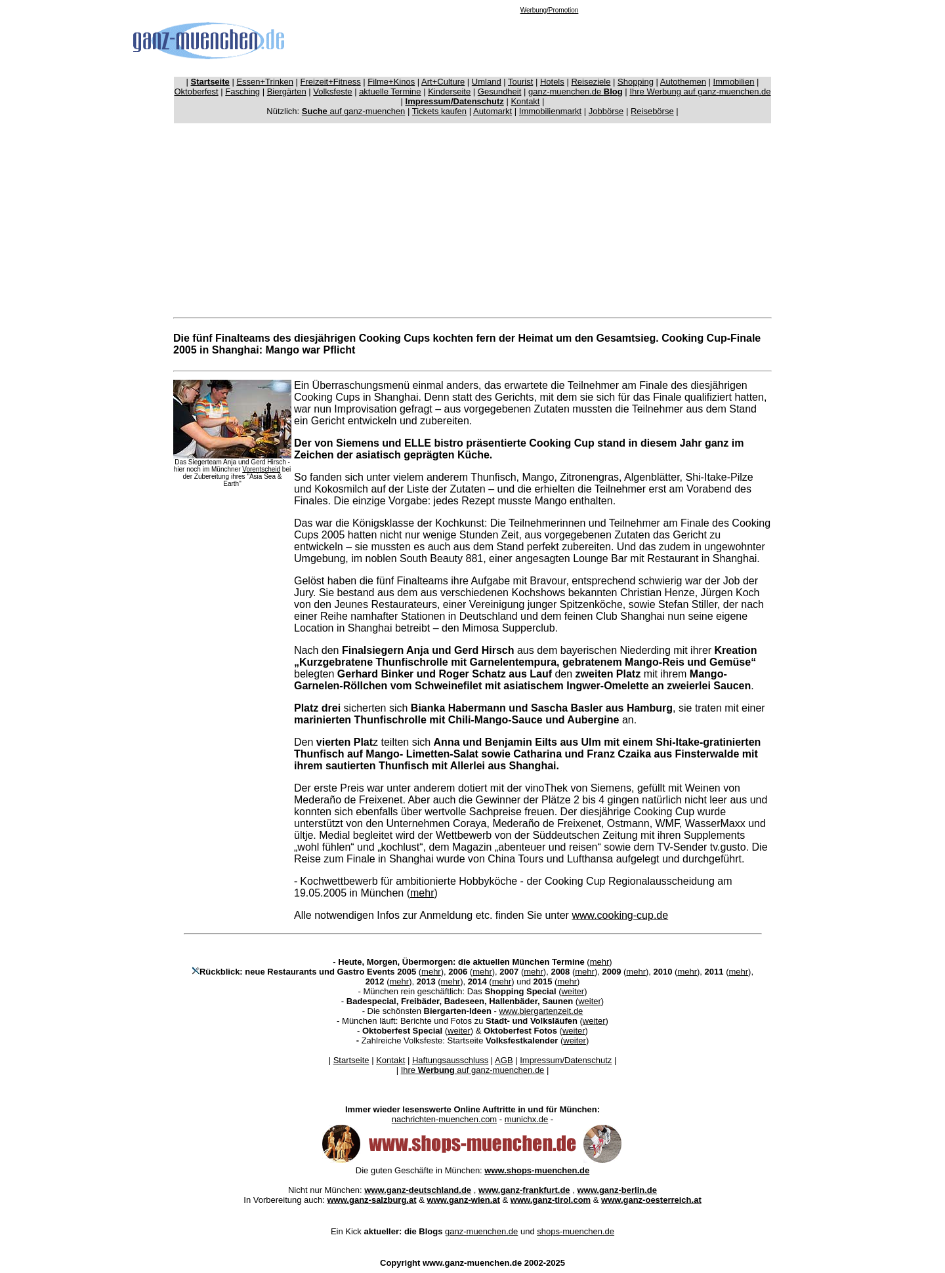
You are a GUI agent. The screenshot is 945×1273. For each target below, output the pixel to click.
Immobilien (734, 82)
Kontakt (525, 101)
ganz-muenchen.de (575, 91)
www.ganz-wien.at (463, 1200)
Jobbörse (606, 111)
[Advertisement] (549, 43)
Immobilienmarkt (550, 111)
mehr (422, 893)
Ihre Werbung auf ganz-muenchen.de (699, 91)
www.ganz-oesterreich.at (651, 1200)
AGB (504, 1060)
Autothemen (683, 82)
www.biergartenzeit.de (541, 1011)
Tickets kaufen (439, 111)
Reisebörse (652, 111)
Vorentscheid (261, 469)
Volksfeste (332, 91)
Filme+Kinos (391, 82)
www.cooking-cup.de (620, 915)
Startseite (351, 1060)
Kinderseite (449, 91)
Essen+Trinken (264, 82)
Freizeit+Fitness (331, 82)
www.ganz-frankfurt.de (524, 1190)
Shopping (636, 82)
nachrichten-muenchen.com (444, 1119)
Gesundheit (500, 91)
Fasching (242, 91)
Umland (486, 82)
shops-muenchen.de (575, 1231)
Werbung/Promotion (549, 10)
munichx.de (526, 1119)
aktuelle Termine (390, 91)
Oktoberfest (197, 91)
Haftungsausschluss (450, 1060)
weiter (572, 991)
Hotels (552, 82)
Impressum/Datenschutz (566, 1060)
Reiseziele (590, 82)
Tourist (520, 82)
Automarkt (492, 111)
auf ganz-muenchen (354, 111)
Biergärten (286, 91)
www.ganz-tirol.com (551, 1200)
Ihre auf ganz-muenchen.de (473, 1070)
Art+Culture (443, 82)
